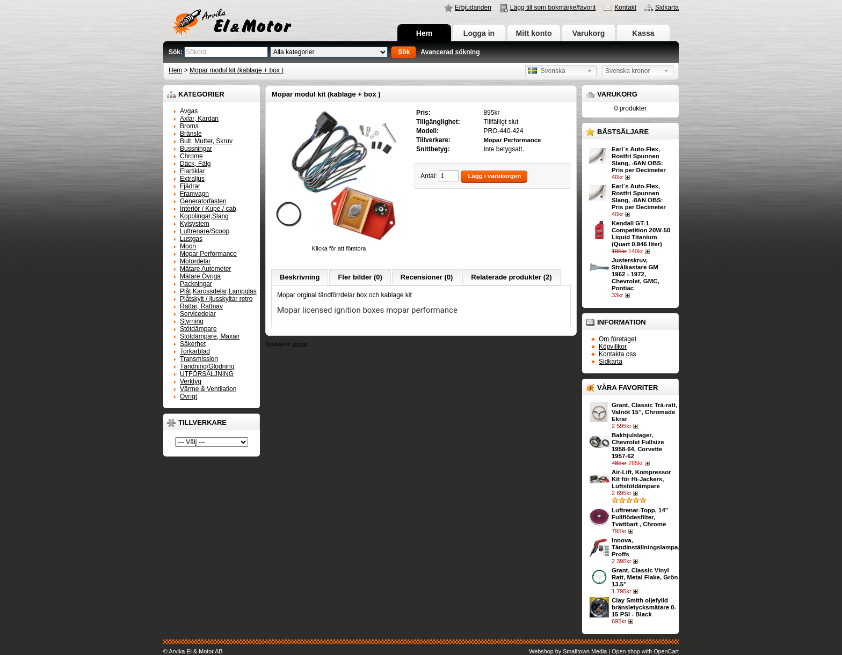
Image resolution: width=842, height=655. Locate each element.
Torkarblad (195, 351)
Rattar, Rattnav (201, 306)
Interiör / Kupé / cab (208, 208)
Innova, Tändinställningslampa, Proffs (646, 547)
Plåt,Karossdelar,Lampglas (218, 291)
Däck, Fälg (195, 163)
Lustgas (191, 238)
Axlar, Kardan (199, 118)
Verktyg (190, 381)
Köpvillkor (613, 346)
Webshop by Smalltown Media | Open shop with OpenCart (604, 651)
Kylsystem (194, 223)
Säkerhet (193, 344)
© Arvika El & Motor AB (193, 651)
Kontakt (625, 7)
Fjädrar (190, 186)
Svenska (546, 71)
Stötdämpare (198, 329)
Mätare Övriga (200, 276)
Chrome (191, 156)
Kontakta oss (617, 354)
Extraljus (192, 178)
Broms (189, 126)
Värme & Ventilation (208, 389)
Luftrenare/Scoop (204, 231)
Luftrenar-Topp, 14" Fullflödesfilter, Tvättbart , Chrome (640, 517)
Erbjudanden (473, 7)
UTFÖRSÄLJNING (207, 374)
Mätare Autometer (205, 269)
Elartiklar (192, 171)
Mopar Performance (208, 253)
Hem (424, 33)
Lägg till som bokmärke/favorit (553, 7)
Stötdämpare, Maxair (209, 336)
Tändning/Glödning (207, 366)
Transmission (199, 359)
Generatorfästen (203, 201)
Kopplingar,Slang (204, 216)
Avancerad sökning (450, 52)
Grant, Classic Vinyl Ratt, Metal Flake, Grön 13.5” (645, 577)
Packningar (196, 284)
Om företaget (617, 339)
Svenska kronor (627, 71)
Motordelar (195, 261)
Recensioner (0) (427, 277)
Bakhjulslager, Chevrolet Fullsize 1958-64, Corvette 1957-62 (638, 445)
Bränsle (191, 133)
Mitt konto (534, 33)
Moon (188, 246)
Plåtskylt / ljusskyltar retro (216, 299)
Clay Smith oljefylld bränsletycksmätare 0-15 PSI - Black (644, 607)
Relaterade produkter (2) (511, 277)
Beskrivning (300, 277)
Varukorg (588, 33)
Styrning (192, 321)
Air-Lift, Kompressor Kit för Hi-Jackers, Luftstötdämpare (641, 479)
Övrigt (188, 396)
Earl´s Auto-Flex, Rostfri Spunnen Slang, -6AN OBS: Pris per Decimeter (639, 159)
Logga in (479, 33)
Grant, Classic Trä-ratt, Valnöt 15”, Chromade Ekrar (644, 412)
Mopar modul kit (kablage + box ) (237, 70)
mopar (299, 344)
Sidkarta (667, 7)
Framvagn (194, 193)
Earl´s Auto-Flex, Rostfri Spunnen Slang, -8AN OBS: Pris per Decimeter (639, 196)
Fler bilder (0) (360, 277)
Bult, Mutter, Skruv (206, 141)
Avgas (189, 111)
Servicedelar (198, 314)
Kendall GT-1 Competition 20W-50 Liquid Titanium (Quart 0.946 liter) (641, 233)
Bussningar (196, 148)
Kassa (643, 33)
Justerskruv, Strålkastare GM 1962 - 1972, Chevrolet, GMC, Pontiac (635, 274)
